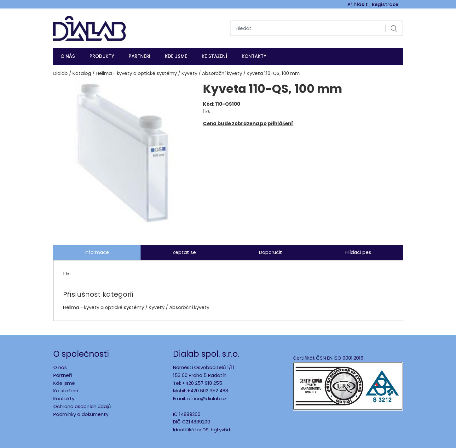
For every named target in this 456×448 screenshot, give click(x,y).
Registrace (385, 4)
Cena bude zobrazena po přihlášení (248, 123)
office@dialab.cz (207, 398)
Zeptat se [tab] (184, 252)
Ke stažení (214, 56)
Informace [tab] (97, 252)
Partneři (139, 56)
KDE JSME (176, 56)
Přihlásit (358, 4)
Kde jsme (64, 383)
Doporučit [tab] (270, 252)
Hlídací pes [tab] (358, 252)
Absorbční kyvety (222, 73)
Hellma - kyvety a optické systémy (136, 73)
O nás (68, 56)
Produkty (101, 56)
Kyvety (189, 73)
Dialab (60, 73)
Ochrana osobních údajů (82, 406)
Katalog (81, 73)
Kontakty (254, 56)
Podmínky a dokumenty (80, 414)
